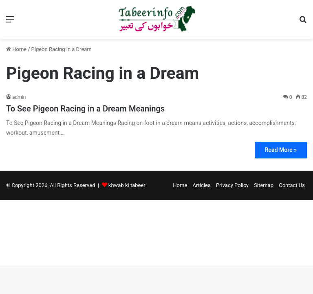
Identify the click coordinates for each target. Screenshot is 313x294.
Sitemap (263, 185)
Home (16, 49)
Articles (201, 185)
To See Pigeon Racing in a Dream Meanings (85, 109)
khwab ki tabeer (126, 185)
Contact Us (292, 185)
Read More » (281, 150)
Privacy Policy (232, 185)
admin (19, 97)
